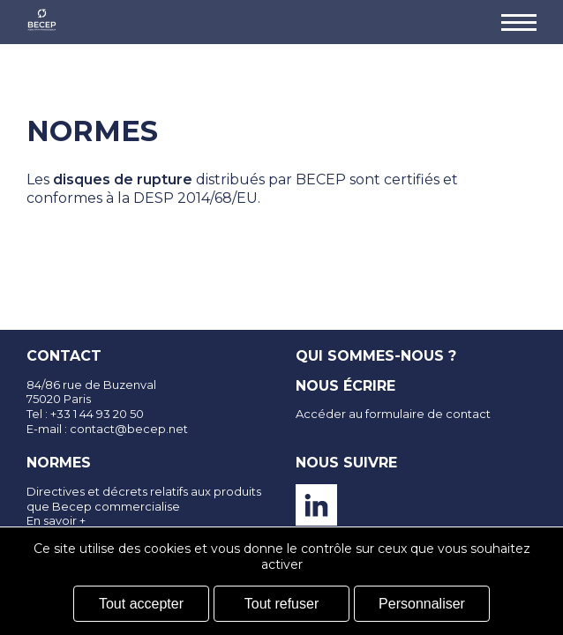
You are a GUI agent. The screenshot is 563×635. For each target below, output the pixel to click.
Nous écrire (345, 385)
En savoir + (56, 520)
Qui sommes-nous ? (376, 355)
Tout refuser (281, 603)
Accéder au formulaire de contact (393, 414)
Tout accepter (141, 603)
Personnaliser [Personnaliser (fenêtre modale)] (422, 603)
